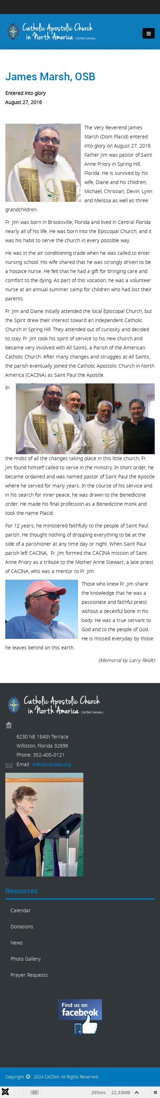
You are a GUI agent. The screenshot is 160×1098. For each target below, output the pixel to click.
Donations (22, 926)
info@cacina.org (52, 764)
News (17, 943)
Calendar (21, 910)
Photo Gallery (26, 959)
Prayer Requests (29, 975)
